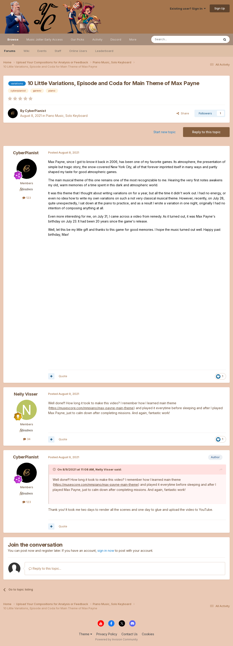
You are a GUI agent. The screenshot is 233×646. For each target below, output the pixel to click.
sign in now (105, 550)
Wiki (26, 51)
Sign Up (219, 8)
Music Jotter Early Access (44, 39)
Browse (12, 41)
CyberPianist (35, 111)
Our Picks (77, 39)
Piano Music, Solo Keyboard (67, 116)
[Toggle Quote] (55, 469)
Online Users (78, 51)
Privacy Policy (106, 634)
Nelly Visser (26, 394)
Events (42, 51)
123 (26, 197)
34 (26, 439)
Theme (85, 634)
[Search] (174, 39)
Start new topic (164, 132)
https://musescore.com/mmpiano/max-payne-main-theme (91, 408)
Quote (63, 376)
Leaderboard (104, 51)
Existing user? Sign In (188, 8)
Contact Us (129, 634)
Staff (58, 51)
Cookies (148, 634)
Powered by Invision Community (116, 639)
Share (183, 113)
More (132, 39)
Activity (97, 39)
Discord (115, 39)
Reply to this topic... (45, 568)
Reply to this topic (206, 132)
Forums (9, 51)
